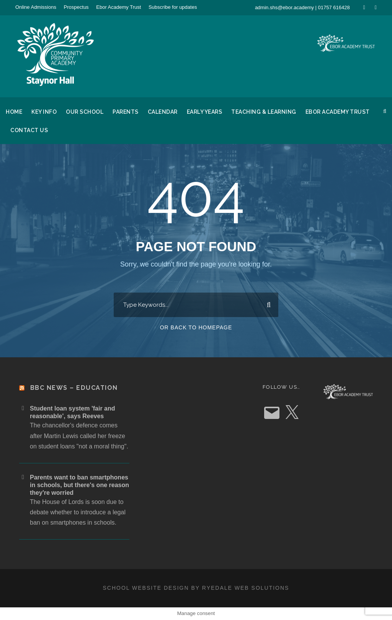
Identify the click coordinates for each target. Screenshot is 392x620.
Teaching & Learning (263, 112)
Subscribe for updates (173, 7)
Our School (84, 112)
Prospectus (76, 7)
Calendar (163, 112)
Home (14, 112)
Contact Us (29, 130)
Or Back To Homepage (196, 327)
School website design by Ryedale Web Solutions (196, 588)
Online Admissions (35, 7)
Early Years (204, 112)
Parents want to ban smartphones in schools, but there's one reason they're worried (79, 485)
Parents (126, 112)
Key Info (44, 112)
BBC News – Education (74, 387)
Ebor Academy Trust (118, 7)
